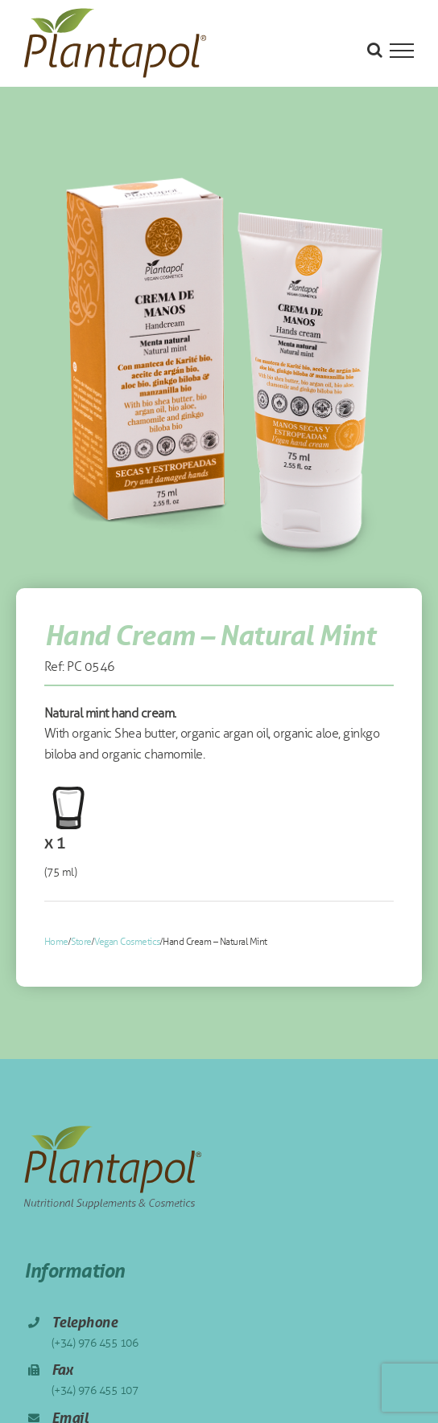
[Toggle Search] (374, 50)
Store (81, 941)
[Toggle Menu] (402, 50)
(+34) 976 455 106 (95, 1343)
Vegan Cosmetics (127, 941)
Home (56, 941)
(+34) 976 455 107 (95, 1390)
